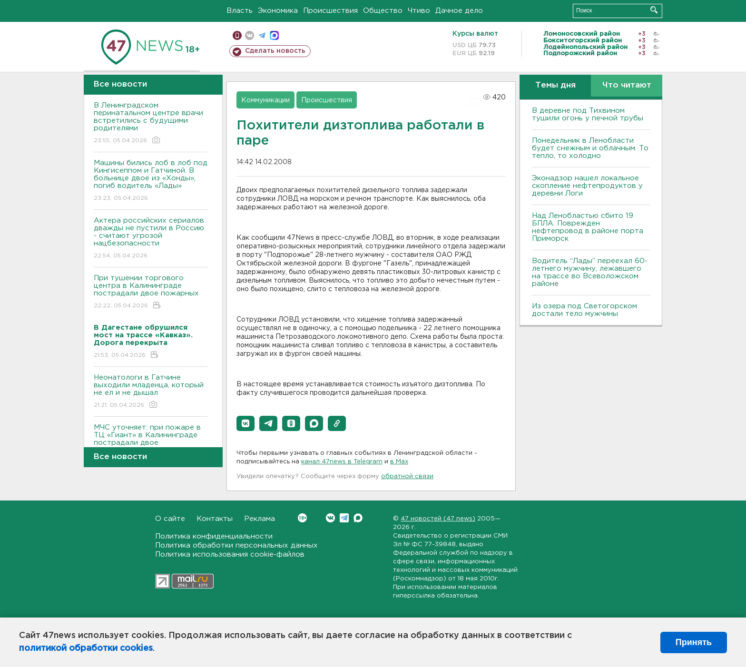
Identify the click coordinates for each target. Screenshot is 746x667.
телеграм (261, 35)
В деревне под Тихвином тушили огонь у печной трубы (587, 114)
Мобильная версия (237, 35)
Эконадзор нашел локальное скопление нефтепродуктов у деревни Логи (587, 185)
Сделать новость (275, 51)
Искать (654, 9)
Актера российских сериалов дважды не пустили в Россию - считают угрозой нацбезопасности (150, 238)
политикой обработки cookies (86, 648)
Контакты (214, 519)
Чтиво (419, 11)
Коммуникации (265, 100)
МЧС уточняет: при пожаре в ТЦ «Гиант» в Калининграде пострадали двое (150, 441)
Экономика (278, 11)
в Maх (399, 461)
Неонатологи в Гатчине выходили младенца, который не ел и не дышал (150, 391)
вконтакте (249, 35)
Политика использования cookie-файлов (229, 554)
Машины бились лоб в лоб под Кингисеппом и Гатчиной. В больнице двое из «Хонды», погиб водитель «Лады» (150, 181)
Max (358, 517)
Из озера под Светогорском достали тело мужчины (584, 310)
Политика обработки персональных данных (236, 545)
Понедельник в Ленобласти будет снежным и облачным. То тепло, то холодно (590, 148)
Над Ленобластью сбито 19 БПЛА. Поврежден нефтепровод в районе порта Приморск (587, 227)
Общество (382, 11)
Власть (239, 11)
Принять (694, 642)
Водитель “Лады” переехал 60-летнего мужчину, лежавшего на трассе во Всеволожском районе (590, 272)
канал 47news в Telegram (342, 461)
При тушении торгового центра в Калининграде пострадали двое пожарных (150, 292)
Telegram (344, 517)
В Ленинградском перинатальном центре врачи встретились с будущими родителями (150, 123)
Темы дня (555, 85)
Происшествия (330, 11)
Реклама (259, 519)
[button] (245, 423)
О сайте (170, 519)
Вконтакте (302, 517)
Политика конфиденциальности (214, 536)
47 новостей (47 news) (438, 518)
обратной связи (407, 476)
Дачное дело (459, 11)
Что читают (626, 85)
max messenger (274, 35)
